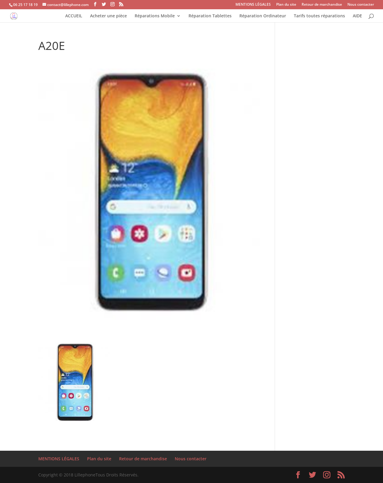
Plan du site (286, 5)
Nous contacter (360, 5)
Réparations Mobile (155, 16)
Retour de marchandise (322, 5)
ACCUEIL (73, 16)
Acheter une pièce (108, 16)
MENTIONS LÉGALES (253, 5)
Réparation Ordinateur (262, 16)
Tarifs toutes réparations (319, 16)
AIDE (357, 16)
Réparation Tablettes (210, 16)
